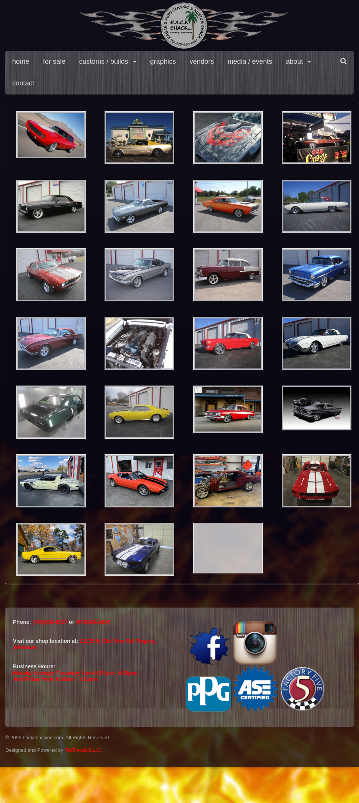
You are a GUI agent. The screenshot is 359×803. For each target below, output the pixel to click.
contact (23, 83)
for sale (54, 61)
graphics (163, 61)
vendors (202, 61)
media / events (250, 61)
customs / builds (103, 61)
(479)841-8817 (93, 622)
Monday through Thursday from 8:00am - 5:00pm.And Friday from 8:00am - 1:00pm (75, 676)
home (20, 61)
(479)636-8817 (50, 622)
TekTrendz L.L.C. (83, 750)
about (294, 61)
